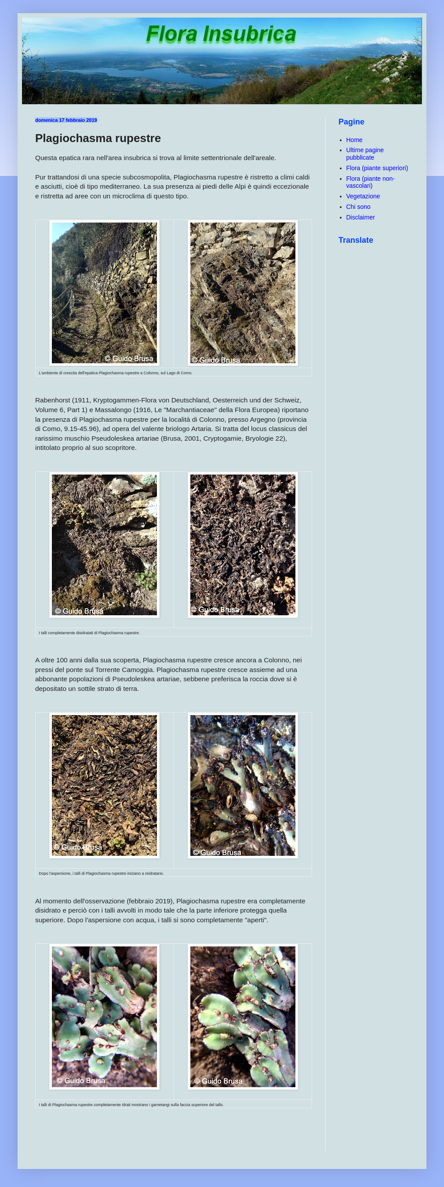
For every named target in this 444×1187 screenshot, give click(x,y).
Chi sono (358, 206)
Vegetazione (363, 196)
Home (354, 139)
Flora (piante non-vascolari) (370, 182)
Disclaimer (360, 217)
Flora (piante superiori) (377, 168)
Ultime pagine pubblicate (365, 153)
